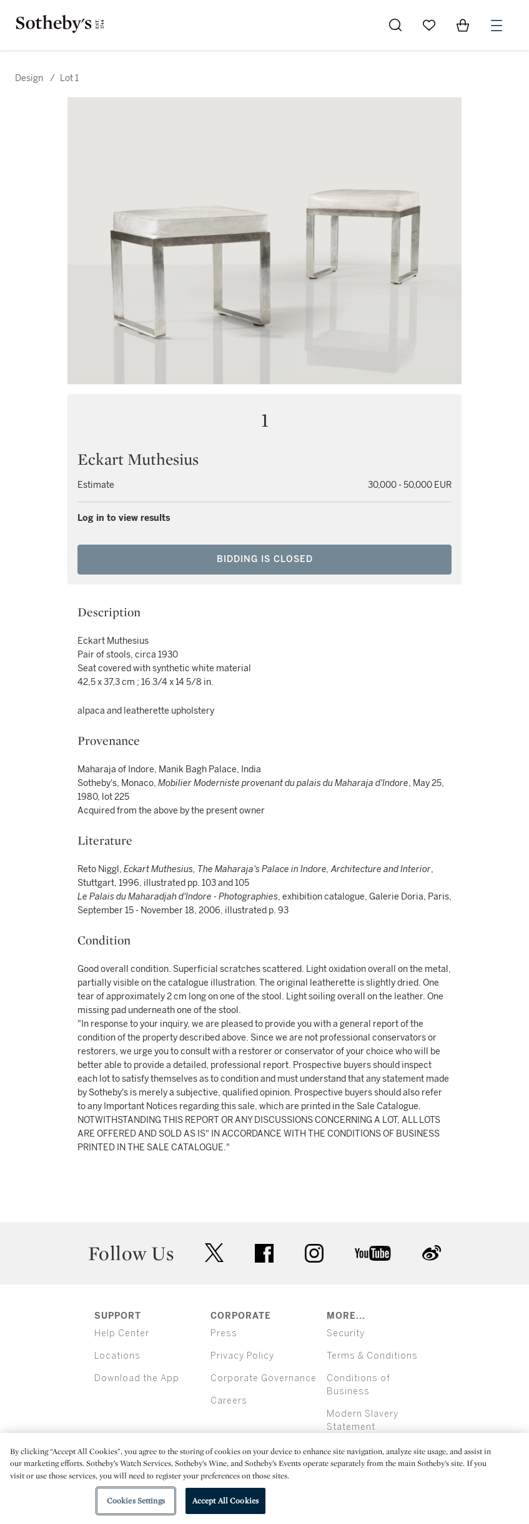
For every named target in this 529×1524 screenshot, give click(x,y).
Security (346, 1333)
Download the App (136, 1378)
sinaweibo (431, 1253)
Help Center (121, 1333)
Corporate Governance (263, 1378)
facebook (264, 1253)
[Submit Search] (395, 25)
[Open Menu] (496, 26)
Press (223, 1333)
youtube (373, 1253)
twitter (214, 1253)
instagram (314, 1253)
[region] (264, 1478)
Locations (117, 1356)
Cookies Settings (136, 1500)
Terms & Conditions (372, 1356)
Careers (228, 1400)
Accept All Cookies (225, 1500)
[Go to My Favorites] (429, 24)
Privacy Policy (242, 1356)
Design (29, 78)
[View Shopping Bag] (462, 24)
